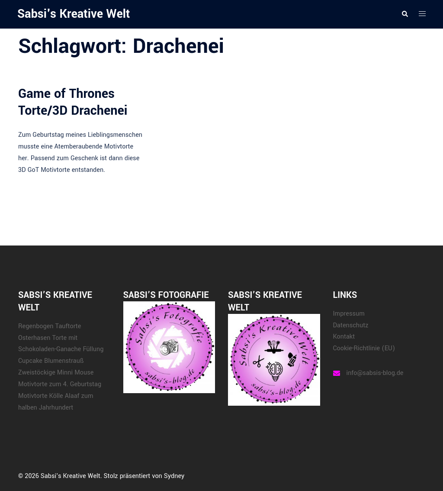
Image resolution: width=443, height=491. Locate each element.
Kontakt (344, 336)
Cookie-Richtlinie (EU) (364, 348)
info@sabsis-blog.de (375, 373)
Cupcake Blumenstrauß (50, 360)
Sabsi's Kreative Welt (73, 14)
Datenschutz (351, 325)
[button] (404, 14)
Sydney (174, 476)
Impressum (349, 313)
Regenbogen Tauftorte (49, 326)
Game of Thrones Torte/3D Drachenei (72, 102)
